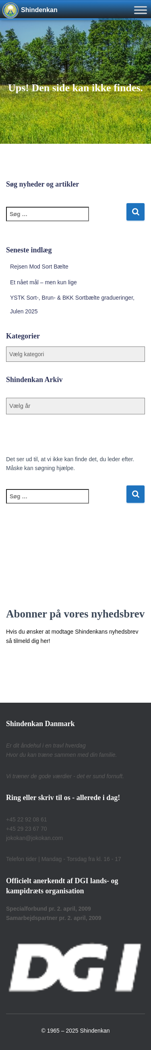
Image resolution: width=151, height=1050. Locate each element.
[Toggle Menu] (140, 10)
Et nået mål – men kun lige (43, 282)
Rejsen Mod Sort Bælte (39, 266)
